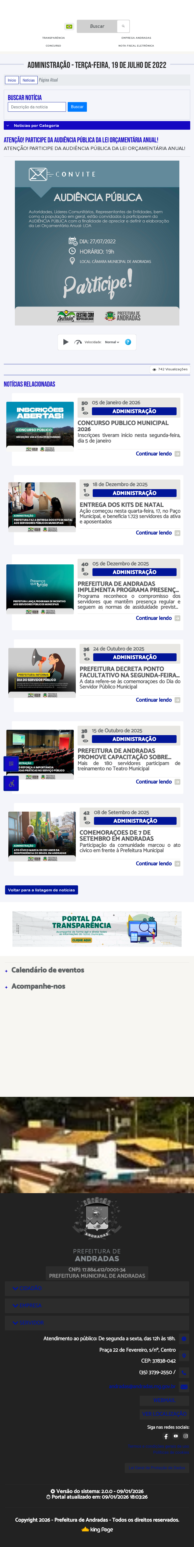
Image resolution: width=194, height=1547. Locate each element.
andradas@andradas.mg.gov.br (142, 1386)
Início (12, 80)
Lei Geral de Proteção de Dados (157, 1467)
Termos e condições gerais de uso (158, 1446)
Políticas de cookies (171, 1452)
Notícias (29, 80)
